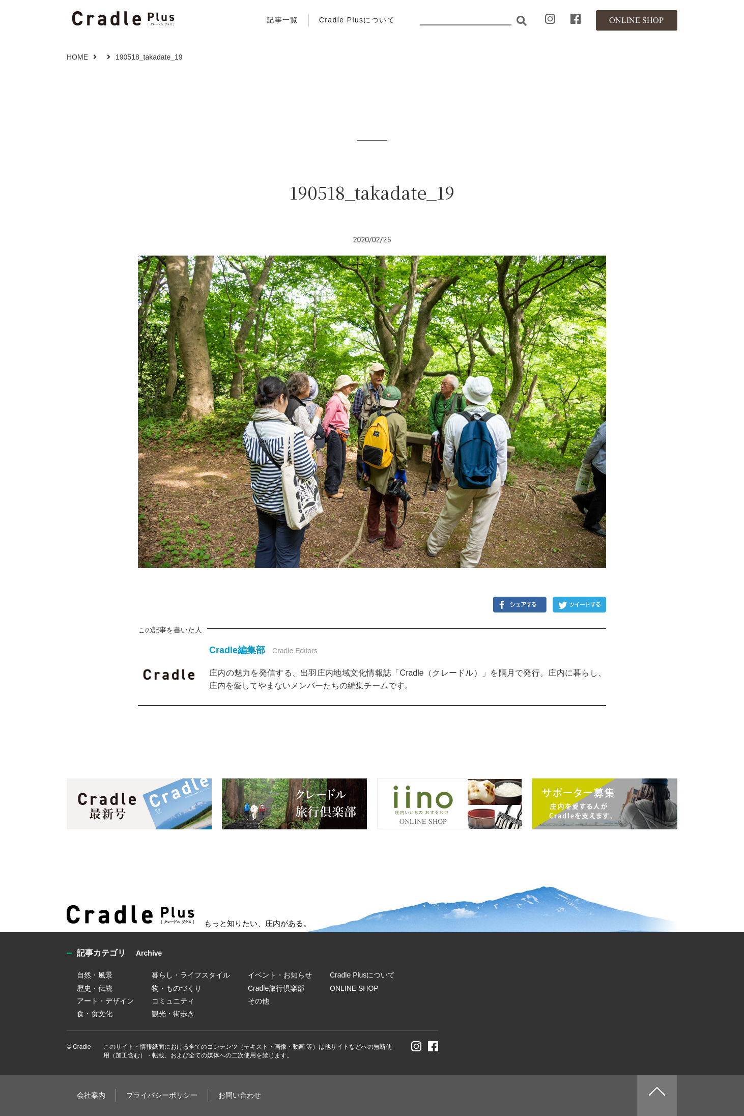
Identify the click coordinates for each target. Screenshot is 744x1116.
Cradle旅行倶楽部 (276, 988)
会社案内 (91, 1095)
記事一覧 (282, 20)
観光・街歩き (173, 1014)
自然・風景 (94, 975)
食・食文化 (94, 1014)
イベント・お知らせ (280, 975)
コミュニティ (173, 1001)
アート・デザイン (105, 1001)
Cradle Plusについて (357, 20)
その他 (258, 1001)
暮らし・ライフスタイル (191, 975)
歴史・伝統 (94, 988)
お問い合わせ (239, 1095)
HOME (77, 57)
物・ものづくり (177, 988)
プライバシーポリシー (161, 1095)
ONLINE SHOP (354, 988)
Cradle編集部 (237, 650)
